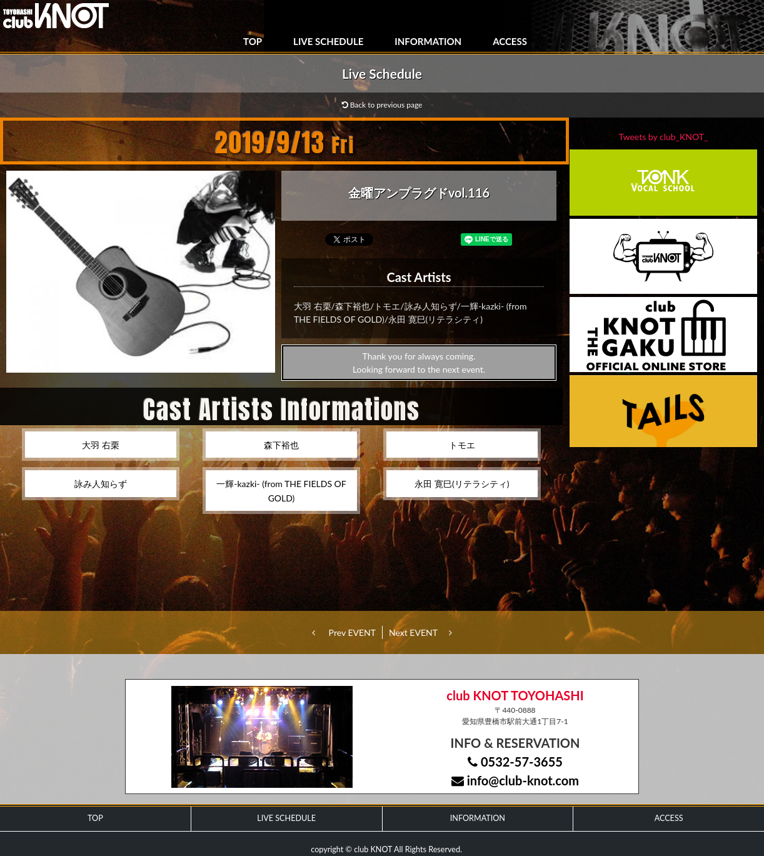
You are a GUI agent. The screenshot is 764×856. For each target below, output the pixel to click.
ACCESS (510, 41)
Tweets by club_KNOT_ (663, 136)
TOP (252, 41)
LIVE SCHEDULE (328, 41)
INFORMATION (428, 41)
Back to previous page (382, 104)
